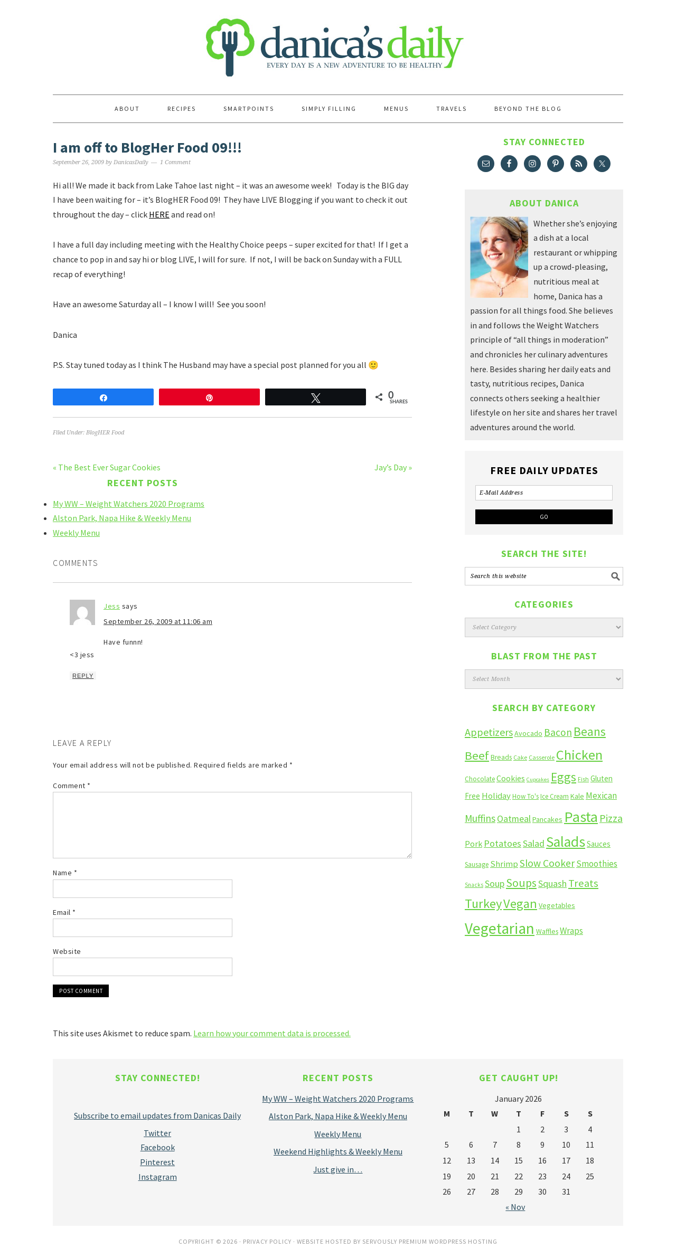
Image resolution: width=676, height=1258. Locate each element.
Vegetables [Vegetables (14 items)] (557, 905)
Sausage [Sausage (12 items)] (477, 864)
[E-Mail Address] (544, 492)
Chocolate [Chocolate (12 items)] (480, 778)
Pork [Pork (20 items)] (473, 843)
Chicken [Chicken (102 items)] (579, 754)
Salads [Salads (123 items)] (565, 842)
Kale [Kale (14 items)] (577, 796)
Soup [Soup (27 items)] (494, 883)
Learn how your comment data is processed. (272, 1033)
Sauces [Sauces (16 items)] (599, 844)
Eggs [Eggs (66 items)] (563, 776)
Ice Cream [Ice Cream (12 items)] (554, 796)
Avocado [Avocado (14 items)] (528, 733)
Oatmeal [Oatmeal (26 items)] (514, 819)
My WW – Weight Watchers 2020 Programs (128, 503)
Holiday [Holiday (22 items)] (496, 795)
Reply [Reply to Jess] (82, 676)
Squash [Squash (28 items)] (552, 883)
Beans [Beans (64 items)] (590, 731)
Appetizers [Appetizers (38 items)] (489, 732)
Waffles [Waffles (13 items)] (547, 931)
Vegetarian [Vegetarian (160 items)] (499, 928)
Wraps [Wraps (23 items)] (571, 931)
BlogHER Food (105, 432)
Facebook (157, 1147)
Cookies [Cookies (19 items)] (510, 778)
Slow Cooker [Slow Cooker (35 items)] (547, 863)
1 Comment (175, 162)
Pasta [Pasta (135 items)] (581, 816)
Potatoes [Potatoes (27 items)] (502, 843)
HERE (159, 214)
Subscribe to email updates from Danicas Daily (157, 1115)
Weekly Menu (76, 532)
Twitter (157, 1133)
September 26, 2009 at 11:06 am (158, 621)
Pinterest (157, 1162)
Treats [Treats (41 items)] (583, 883)
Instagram (157, 1176)
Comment (72, 785)
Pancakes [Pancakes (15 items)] (547, 819)
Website (67, 951)
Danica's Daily (338, 42)
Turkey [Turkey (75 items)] (483, 903)
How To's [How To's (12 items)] (525, 796)
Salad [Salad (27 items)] (533, 843)
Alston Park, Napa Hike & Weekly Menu (122, 518)
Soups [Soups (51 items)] (521, 882)
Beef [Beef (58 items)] (477, 755)
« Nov (515, 1207)
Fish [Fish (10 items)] (583, 779)
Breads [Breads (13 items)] (501, 757)
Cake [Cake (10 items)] (520, 757)
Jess (112, 606)
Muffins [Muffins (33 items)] (480, 818)
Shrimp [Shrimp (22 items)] (504, 863)
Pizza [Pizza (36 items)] (611, 818)
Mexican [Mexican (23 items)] (601, 795)
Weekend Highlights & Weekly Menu (338, 1151)
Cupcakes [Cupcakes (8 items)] (538, 779)
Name (65, 872)
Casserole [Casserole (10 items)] (542, 757)
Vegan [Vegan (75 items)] (520, 903)
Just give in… (337, 1169)
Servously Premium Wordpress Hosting (429, 1241)
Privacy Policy (267, 1241)
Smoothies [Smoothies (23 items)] (596, 863)
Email (64, 912)
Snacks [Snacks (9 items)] (474, 884)
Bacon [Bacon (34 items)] (558, 732)
